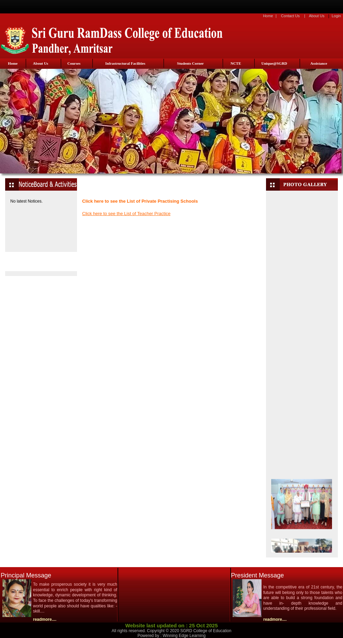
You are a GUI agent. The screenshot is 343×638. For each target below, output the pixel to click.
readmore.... (44, 619)
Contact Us (290, 16)
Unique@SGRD (274, 63)
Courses (73, 63)
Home (268, 16)
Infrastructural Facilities (125, 63)
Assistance (318, 63)
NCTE (236, 63)
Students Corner (190, 63)
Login (336, 16)
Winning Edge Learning (184, 635)
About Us (316, 16)
